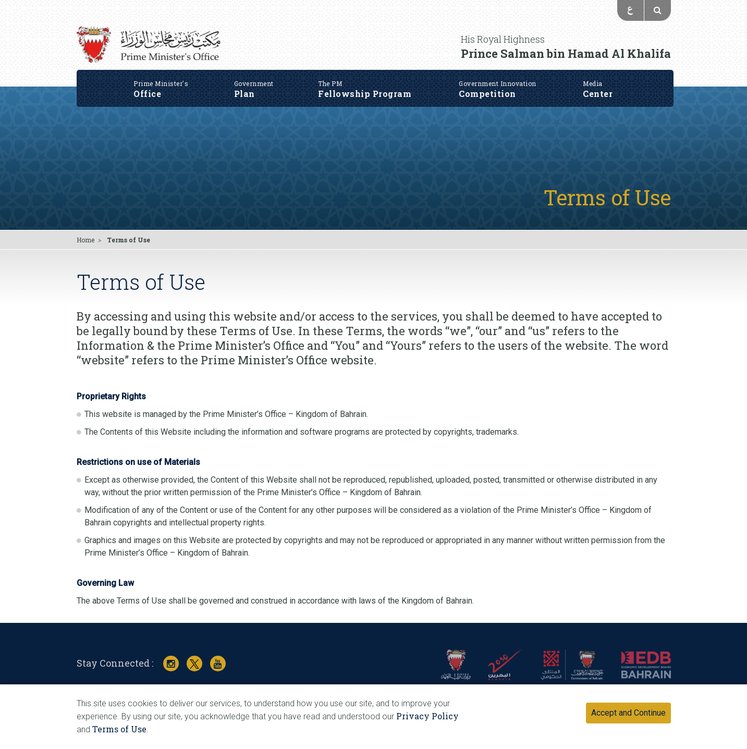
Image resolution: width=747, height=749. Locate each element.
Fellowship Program (365, 86)
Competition (498, 86)
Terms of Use (119, 728)
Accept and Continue (628, 713)
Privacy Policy (427, 715)
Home (85, 240)
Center (599, 86)
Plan (254, 86)
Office (161, 86)
